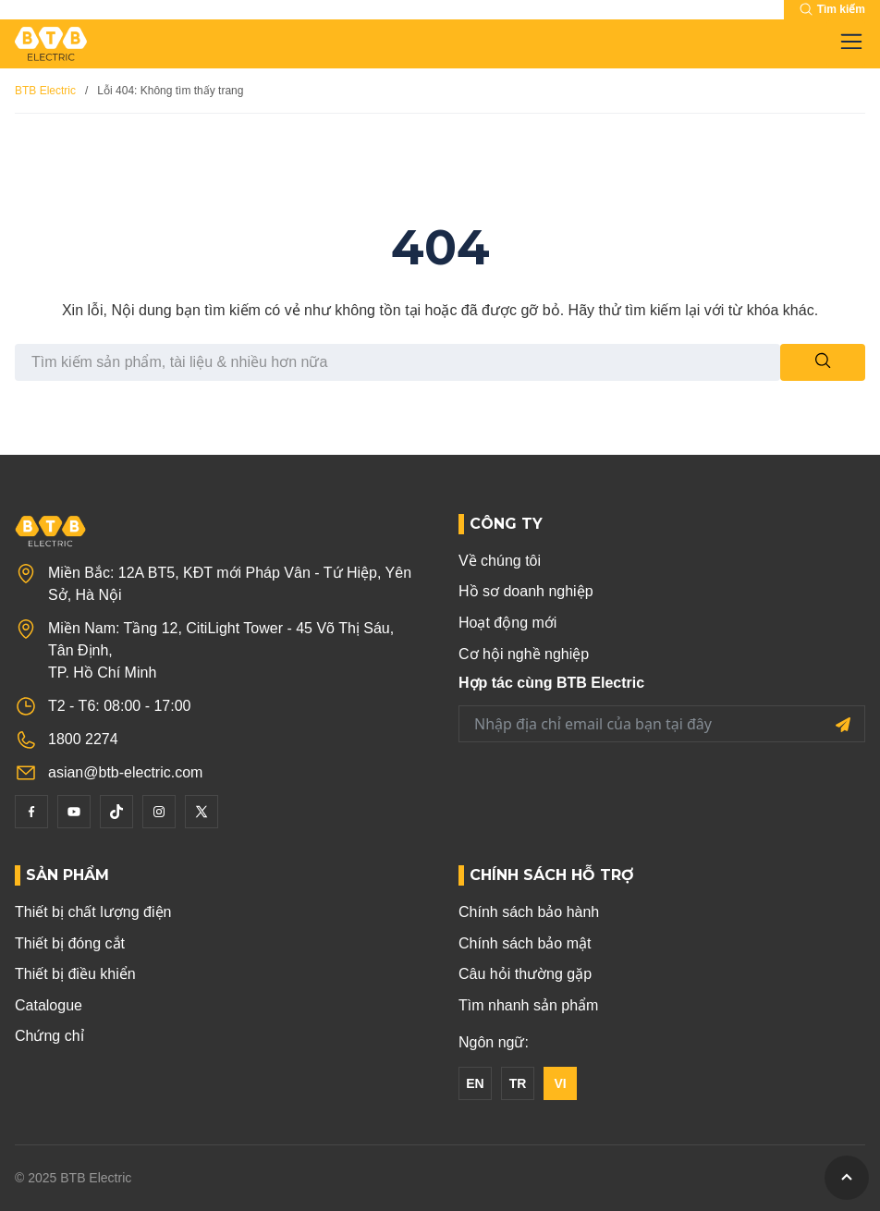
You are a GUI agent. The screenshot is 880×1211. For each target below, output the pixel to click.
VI (560, 1083)
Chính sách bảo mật (524, 943)
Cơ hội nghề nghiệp (523, 654)
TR (518, 1083)
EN (474, 1083)
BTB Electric (45, 90)
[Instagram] (159, 811)
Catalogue (48, 1005)
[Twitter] (201, 811)
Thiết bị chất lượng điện (93, 912)
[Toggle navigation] (845, 43)
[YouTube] (74, 811)
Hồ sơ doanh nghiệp (525, 591)
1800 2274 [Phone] (83, 739)
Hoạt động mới (507, 622)
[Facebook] (31, 811)
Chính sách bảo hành (528, 912)
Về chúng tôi (499, 561)
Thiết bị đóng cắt (70, 943)
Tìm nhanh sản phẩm (528, 1005)
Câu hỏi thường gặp (525, 974)
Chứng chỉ (49, 1036)
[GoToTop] (847, 1178)
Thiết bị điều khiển (75, 974)
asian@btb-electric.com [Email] (125, 772)
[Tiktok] (116, 811)
